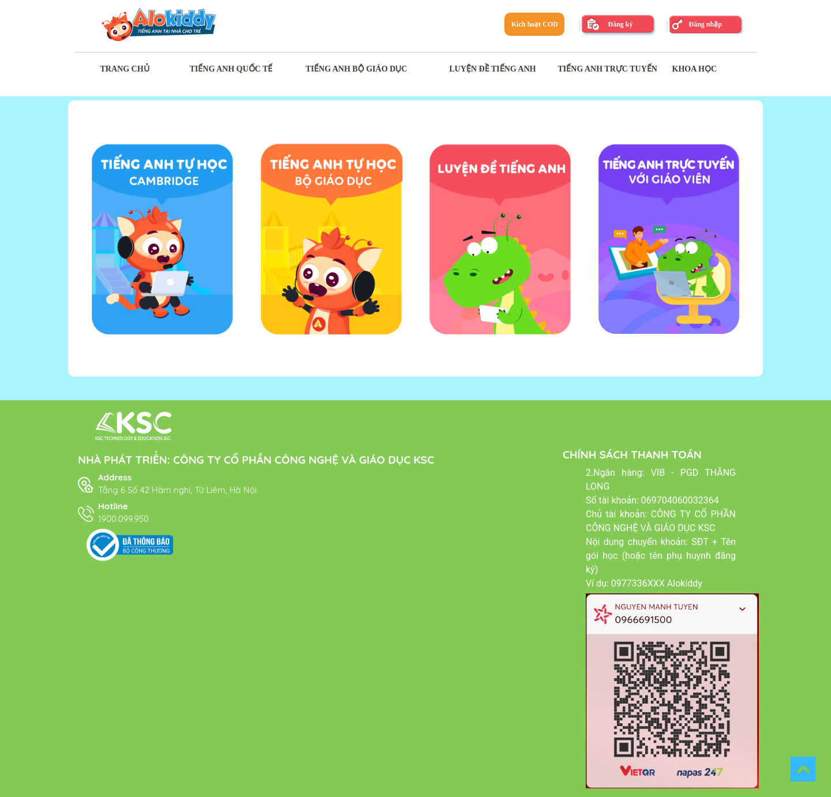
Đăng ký (620, 24)
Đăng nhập (704, 24)
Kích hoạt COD (534, 24)
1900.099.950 (123, 518)
